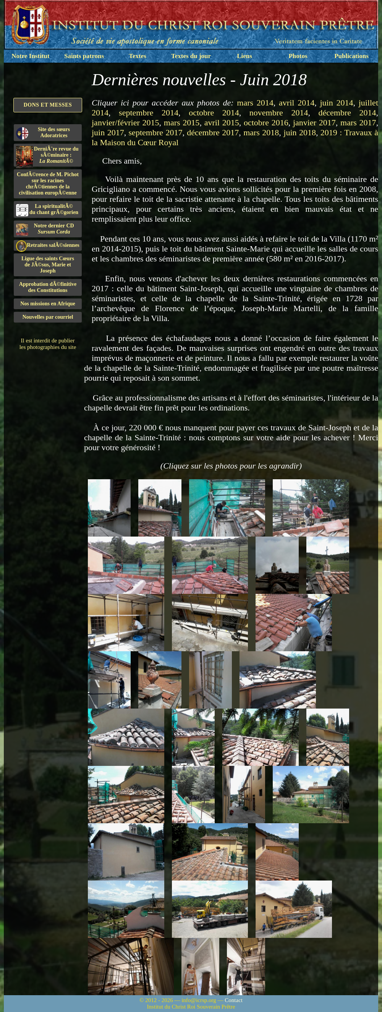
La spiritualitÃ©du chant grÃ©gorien (47, 209)
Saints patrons (84, 56)
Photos (297, 56)
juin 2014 (336, 102)
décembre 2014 (347, 112)
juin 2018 (299, 132)
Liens (244, 56)
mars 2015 (182, 122)
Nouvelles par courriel (48, 317)
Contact (234, 1000)
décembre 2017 (213, 132)
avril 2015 (221, 122)
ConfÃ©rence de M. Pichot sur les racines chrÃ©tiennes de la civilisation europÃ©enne (48, 184)
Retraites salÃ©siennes (47, 245)
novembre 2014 (278, 112)
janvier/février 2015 (125, 122)
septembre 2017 (156, 132)
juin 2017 (108, 132)
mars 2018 (261, 132)
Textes (137, 56)
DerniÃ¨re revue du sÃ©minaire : (47, 156)
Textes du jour (191, 56)
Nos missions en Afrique (47, 304)
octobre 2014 (214, 112)
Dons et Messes (48, 105)
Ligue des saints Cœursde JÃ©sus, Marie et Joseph (47, 265)
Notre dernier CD (45, 229)
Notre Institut (30, 56)
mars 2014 (255, 102)
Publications (351, 56)
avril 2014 (296, 102)
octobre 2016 (266, 122)
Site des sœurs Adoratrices (43, 132)
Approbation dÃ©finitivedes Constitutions (48, 287)
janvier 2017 (314, 122)
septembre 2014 (148, 112)
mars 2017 (358, 122)
